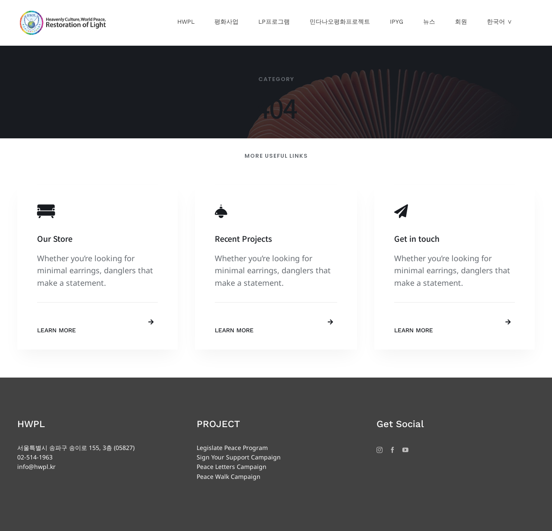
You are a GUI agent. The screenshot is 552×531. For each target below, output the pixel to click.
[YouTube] (405, 450)
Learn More (56, 330)
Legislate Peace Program (232, 448)
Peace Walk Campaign (228, 476)
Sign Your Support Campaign (239, 457)
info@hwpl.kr (36, 466)
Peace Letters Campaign (232, 466)
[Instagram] (379, 450)
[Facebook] (392, 450)
